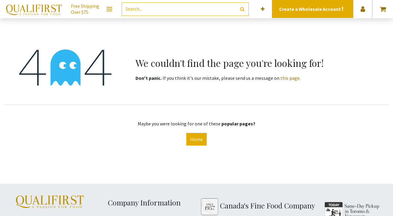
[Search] (242, 9)
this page (290, 78)
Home (196, 139)
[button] (263, 9)
